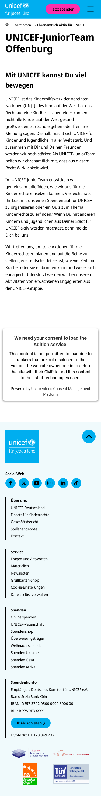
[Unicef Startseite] (22, 9)
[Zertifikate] (50, 766)
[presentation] (90, 9)
